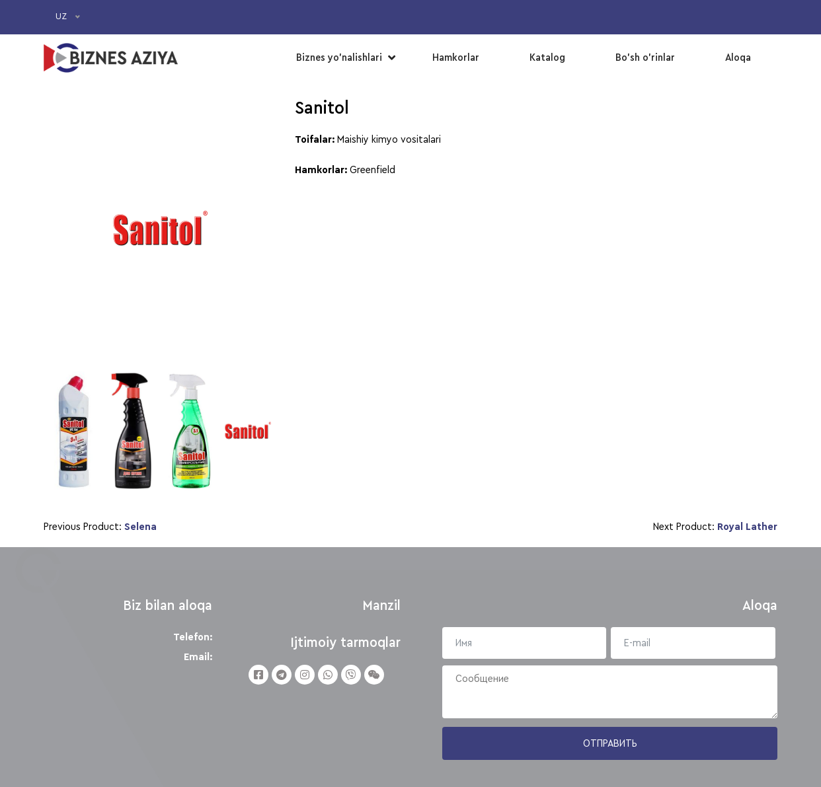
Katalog (547, 57)
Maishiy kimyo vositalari (389, 139)
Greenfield (372, 170)
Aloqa (738, 57)
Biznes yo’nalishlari (339, 57)
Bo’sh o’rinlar (645, 57)
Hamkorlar (455, 57)
